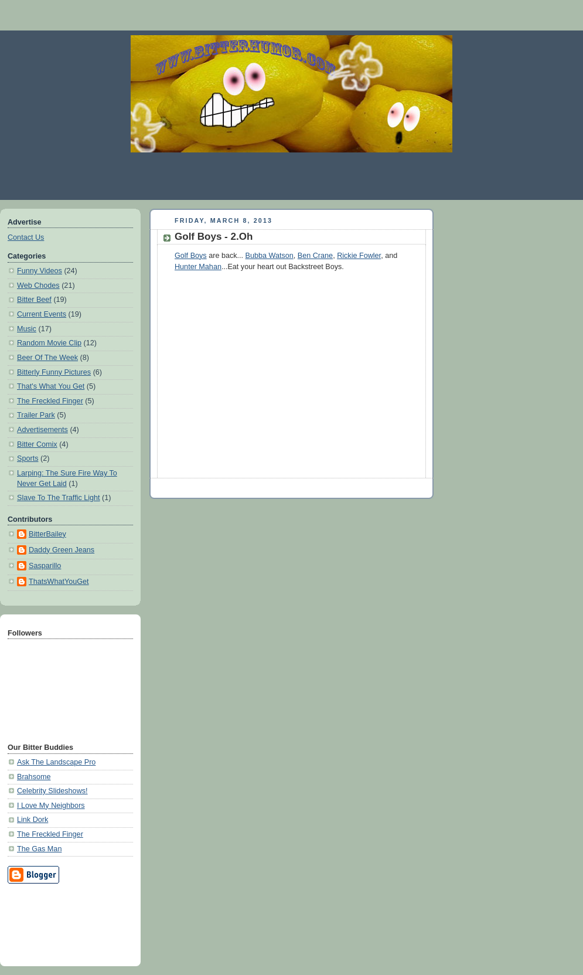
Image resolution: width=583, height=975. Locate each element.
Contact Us (26, 237)
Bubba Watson (270, 256)
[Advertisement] (292, 175)
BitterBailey (47, 534)
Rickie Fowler (359, 256)
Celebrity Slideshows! (52, 791)
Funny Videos (39, 271)
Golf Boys (191, 256)
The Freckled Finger (50, 401)
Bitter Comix (37, 444)
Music (26, 329)
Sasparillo (45, 566)
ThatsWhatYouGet (59, 581)
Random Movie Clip (49, 343)
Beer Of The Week (47, 358)
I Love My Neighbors (51, 805)
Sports (27, 458)
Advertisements (42, 430)
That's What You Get (50, 386)
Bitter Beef (34, 299)
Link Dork (32, 820)
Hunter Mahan (198, 267)
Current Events (41, 314)
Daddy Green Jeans (61, 550)
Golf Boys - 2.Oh (214, 236)
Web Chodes (38, 285)
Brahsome (33, 777)
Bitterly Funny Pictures (54, 372)
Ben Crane (315, 256)
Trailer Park (36, 415)
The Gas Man (39, 849)
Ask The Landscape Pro (56, 762)
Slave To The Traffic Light (58, 498)
